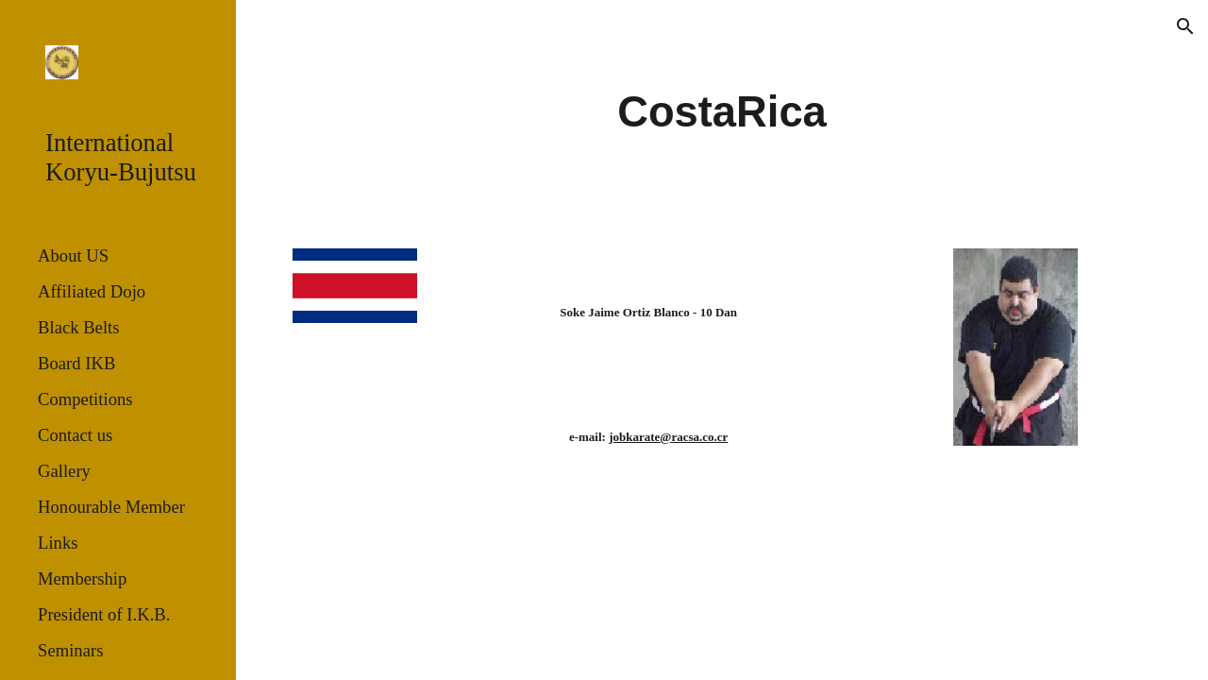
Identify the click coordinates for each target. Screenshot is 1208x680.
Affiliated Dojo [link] (91, 291)
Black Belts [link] (79, 327)
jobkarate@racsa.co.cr (668, 437)
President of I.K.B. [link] (104, 614)
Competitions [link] (85, 399)
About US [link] (73, 255)
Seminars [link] (70, 650)
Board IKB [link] (76, 363)
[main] (721, 113)
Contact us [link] (75, 435)
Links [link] (58, 542)
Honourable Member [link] (111, 507)
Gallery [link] (64, 471)
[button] (1185, 26)
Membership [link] (82, 578)
